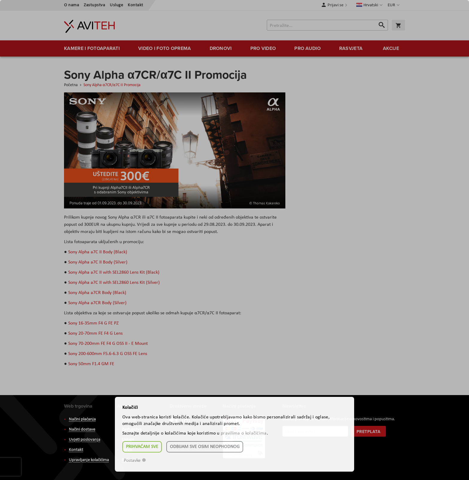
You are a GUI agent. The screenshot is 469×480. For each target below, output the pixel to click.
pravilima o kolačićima (244, 433)
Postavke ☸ (135, 460)
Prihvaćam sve (142, 446)
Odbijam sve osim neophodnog (205, 446)
